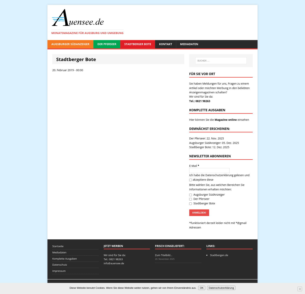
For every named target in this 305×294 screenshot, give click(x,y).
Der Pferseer (106, 44)
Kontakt (165, 44)
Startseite (58, 246)
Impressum (59, 271)
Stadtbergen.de (219, 255)
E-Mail (194, 166)
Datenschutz (59, 264)
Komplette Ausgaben (64, 258)
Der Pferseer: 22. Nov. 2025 (206, 138)
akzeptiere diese (201, 179)
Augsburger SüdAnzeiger (70, 44)
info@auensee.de (114, 263)
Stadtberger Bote (137, 44)
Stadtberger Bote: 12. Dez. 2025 (209, 147)
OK (201, 287)
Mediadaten (189, 44)
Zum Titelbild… (163, 255)
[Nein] (299, 289)
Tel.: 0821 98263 (199, 101)
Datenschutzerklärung (219, 175)
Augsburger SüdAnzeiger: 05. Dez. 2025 (214, 143)
